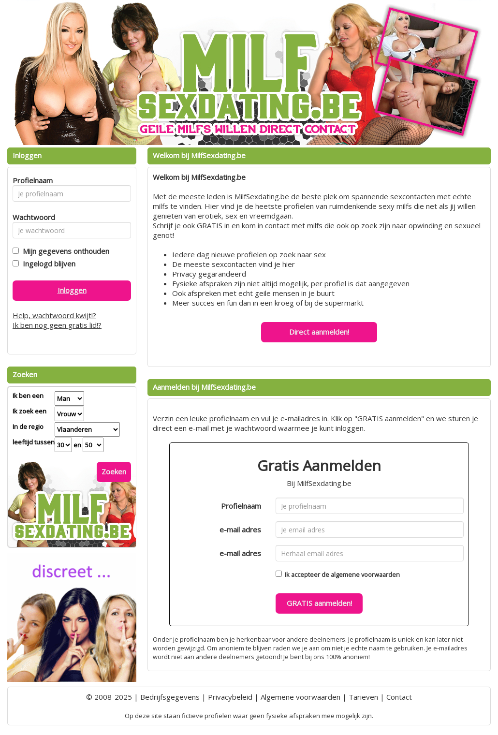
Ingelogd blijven (47, 263)
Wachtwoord (31, 217)
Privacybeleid (230, 697)
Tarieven (363, 697)
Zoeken (114, 471)
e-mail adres (240, 529)
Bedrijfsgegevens (170, 697)
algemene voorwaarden (365, 574)
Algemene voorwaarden (300, 697)
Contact (399, 697)
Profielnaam (241, 506)
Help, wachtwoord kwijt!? (54, 315)
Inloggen (72, 290)
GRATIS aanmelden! (319, 603)
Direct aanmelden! (319, 332)
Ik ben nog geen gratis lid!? (57, 325)
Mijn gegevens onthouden (64, 251)
